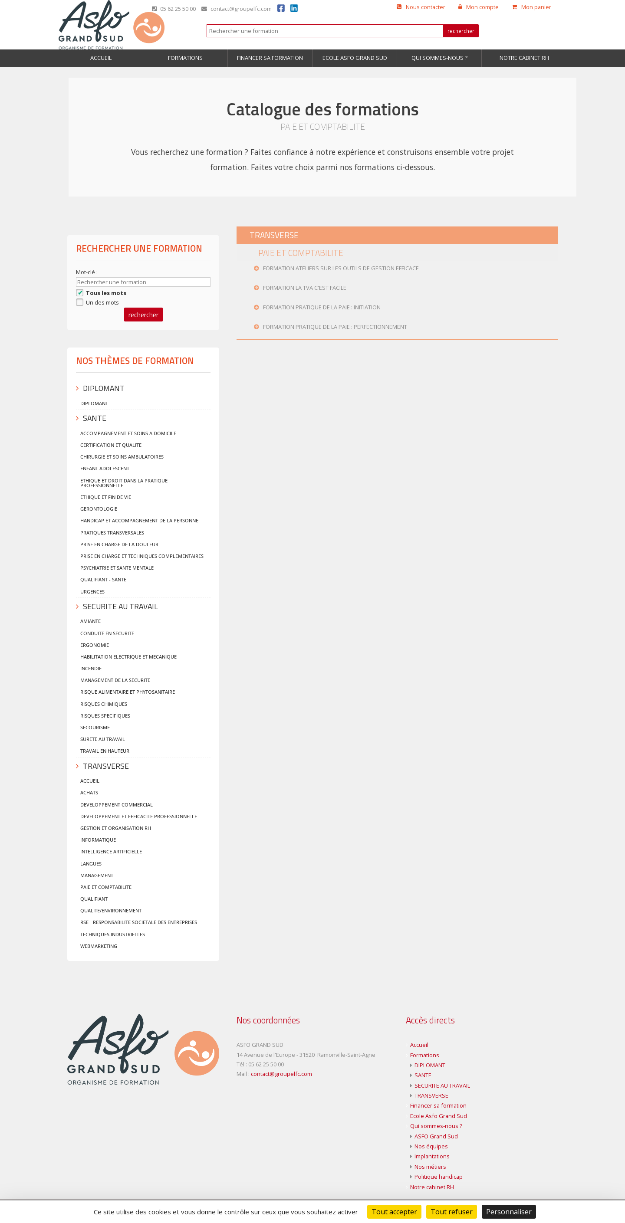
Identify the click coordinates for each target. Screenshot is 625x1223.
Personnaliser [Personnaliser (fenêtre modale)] (509, 1211)
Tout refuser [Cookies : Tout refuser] (452, 1211)
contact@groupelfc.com (236, 9)
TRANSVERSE (431, 1095)
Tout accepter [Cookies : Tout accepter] (394, 1211)
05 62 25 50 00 (174, 9)
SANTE (422, 1075)
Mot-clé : (87, 272)
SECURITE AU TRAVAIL (442, 1085)
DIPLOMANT (429, 1065)
